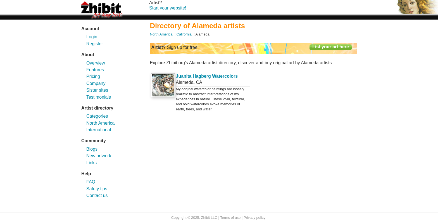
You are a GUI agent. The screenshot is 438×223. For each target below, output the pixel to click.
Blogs (91, 149)
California (184, 34)
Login (91, 36)
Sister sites (97, 90)
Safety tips (96, 188)
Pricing (93, 76)
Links (91, 162)
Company (95, 83)
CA (199, 82)
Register (94, 43)
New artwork (98, 155)
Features (95, 69)
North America (100, 123)
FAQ (90, 181)
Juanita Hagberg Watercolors (207, 76)
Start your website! (167, 8)
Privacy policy (254, 217)
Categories (97, 116)
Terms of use (230, 217)
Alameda (185, 82)
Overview (95, 63)
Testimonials (98, 97)
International (98, 129)
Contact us (97, 195)
